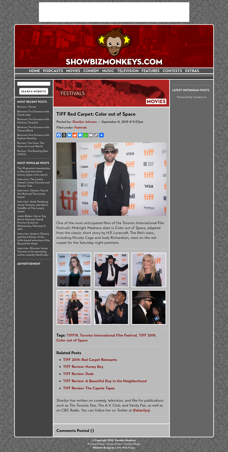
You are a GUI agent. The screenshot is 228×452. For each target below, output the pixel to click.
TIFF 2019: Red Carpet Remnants (90, 359)
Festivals (80, 127)
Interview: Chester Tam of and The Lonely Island (32, 194)
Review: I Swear (26, 106)
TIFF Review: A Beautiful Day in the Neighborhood (104, 381)
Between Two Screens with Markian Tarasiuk (33, 121)
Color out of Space (71, 340)
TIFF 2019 (147, 335)
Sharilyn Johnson (84, 122)
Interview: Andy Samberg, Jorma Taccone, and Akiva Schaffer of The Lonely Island (33, 206)
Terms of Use (114, 444)
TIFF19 (72, 335)
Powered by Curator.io (191, 97)
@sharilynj (141, 410)
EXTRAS (192, 71)
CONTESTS (172, 71)
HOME (34, 71)
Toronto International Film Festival (108, 335)
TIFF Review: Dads (78, 374)
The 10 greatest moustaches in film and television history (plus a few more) (33, 171)
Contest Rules (132, 444)
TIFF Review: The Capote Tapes (89, 388)
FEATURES (151, 71)
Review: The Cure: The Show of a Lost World (30, 144)
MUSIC (108, 71)
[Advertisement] (114, 12)
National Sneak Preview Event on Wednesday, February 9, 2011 (31, 223)
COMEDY (91, 71)
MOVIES (73, 71)
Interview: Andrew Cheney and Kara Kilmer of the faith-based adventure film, (33, 238)
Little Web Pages (125, 447)
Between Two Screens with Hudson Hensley (33, 136)
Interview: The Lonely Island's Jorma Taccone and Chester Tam (33, 183)
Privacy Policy (96, 444)
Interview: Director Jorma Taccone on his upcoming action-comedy (33, 252)
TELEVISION (127, 71)
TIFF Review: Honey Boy (83, 366)
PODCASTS (53, 71)
